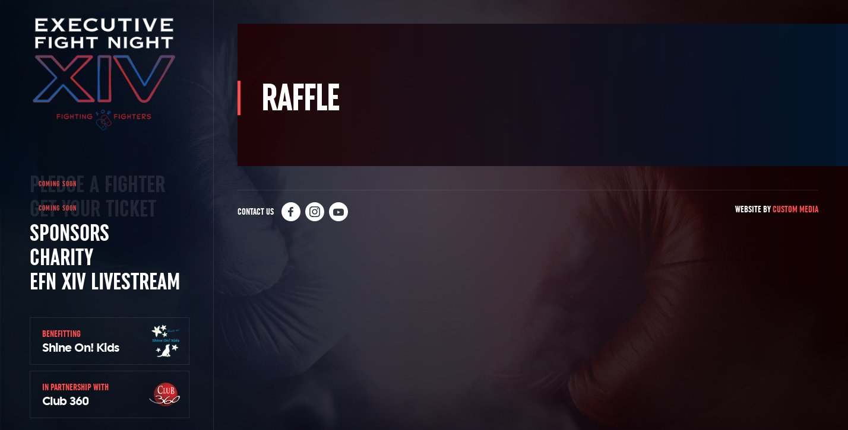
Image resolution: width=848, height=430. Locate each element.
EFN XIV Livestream (105, 281)
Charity (61, 257)
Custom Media (795, 209)
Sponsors (69, 232)
